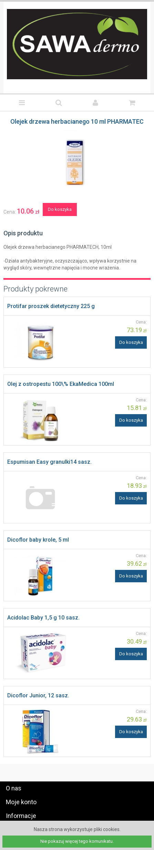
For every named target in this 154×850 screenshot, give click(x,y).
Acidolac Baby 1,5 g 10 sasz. (43, 617)
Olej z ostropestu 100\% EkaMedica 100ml (60, 384)
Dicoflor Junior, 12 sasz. (38, 695)
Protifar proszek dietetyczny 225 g (51, 306)
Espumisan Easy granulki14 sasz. (49, 462)
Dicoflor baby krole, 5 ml (38, 539)
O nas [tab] (13, 788)
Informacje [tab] (21, 815)
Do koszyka (60, 209)
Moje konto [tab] (21, 802)
